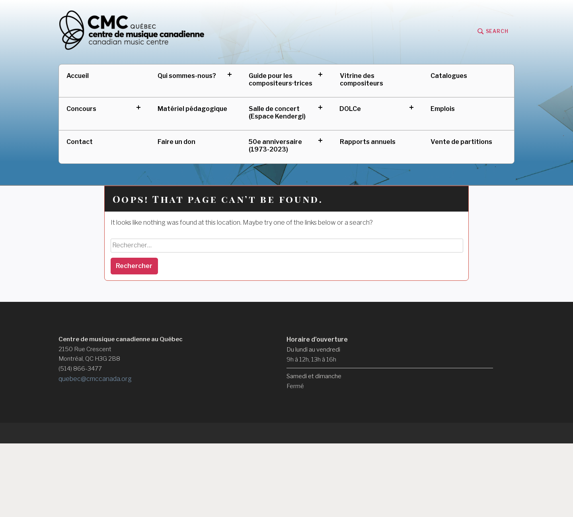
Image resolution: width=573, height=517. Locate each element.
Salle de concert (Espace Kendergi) (277, 112)
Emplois (443, 109)
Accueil (77, 76)
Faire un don (176, 142)
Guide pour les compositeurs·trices (280, 79)
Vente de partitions (461, 142)
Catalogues (449, 76)
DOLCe (350, 109)
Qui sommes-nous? (187, 76)
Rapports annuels (368, 142)
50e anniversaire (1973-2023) (275, 145)
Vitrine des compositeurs (361, 79)
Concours (81, 109)
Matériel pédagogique (192, 109)
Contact (79, 142)
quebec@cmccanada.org (95, 379)
